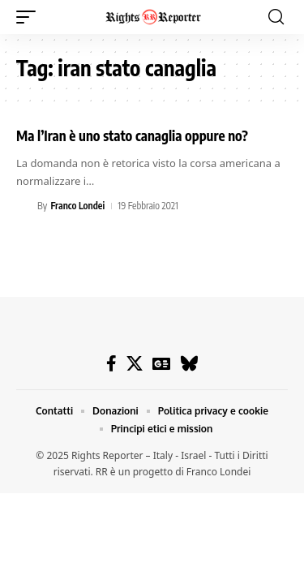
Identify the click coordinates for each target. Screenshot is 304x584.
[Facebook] (111, 363)
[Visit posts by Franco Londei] (24, 206)
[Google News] (161, 363)
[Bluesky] (189, 363)
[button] (30, 17)
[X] (134, 363)
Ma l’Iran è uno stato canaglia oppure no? (132, 135)
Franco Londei (77, 206)
